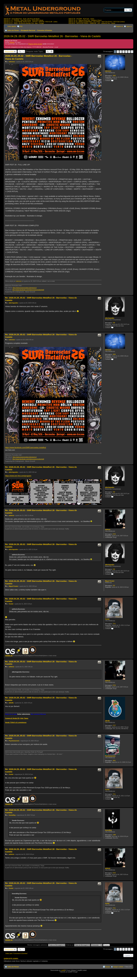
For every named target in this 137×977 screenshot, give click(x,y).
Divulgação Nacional (28, 30)
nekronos (108, 71)
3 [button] (120, 51)
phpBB (63, 970)
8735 (114, 534)
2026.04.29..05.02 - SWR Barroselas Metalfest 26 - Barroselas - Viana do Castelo (52, 36)
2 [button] (117, 51)
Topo (131, 293)
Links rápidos (11, 26)
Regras (12, 42)
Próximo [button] (132, 51)
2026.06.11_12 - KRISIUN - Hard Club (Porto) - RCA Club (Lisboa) (23, 20)
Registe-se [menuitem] (119, 26)
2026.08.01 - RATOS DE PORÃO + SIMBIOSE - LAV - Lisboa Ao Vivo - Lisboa (91, 23)
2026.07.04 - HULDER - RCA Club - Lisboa (81, 19)
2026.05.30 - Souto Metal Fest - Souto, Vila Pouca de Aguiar (22, 19)
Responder (9, 51)
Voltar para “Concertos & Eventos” (16, 953)
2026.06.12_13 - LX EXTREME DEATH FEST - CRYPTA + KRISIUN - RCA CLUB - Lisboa (30, 21)
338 (114, 322)
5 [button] (126, 51)
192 (114, 585)
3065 (114, 75)
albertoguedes (109, 318)
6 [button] (129, 51)
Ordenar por (78, 945)
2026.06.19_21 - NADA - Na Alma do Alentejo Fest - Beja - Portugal (24, 23)
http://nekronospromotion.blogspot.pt (25, 288)
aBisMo (107, 721)
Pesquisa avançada (130, 10)
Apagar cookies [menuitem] (118, 967)
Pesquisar (126, 10)
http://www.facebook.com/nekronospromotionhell (28, 290)
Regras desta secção (35, 44)
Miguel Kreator (109, 581)
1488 (114, 835)
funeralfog (108, 830)
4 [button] (123, 51)
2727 (114, 725)
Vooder (107, 619)
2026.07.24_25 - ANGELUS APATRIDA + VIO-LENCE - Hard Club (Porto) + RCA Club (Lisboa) (96, 21)
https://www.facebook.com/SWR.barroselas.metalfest (25, 447)
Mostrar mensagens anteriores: (46, 945)
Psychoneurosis (110, 756)
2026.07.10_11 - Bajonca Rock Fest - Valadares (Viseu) (85, 20)
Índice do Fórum (13, 30)
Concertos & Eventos (44, 30)
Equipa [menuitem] (107, 967)
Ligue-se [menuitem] (129, 26)
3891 (114, 760)
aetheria (107, 529)
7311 (114, 623)
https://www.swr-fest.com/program (18, 476)
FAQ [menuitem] (21, 26)
